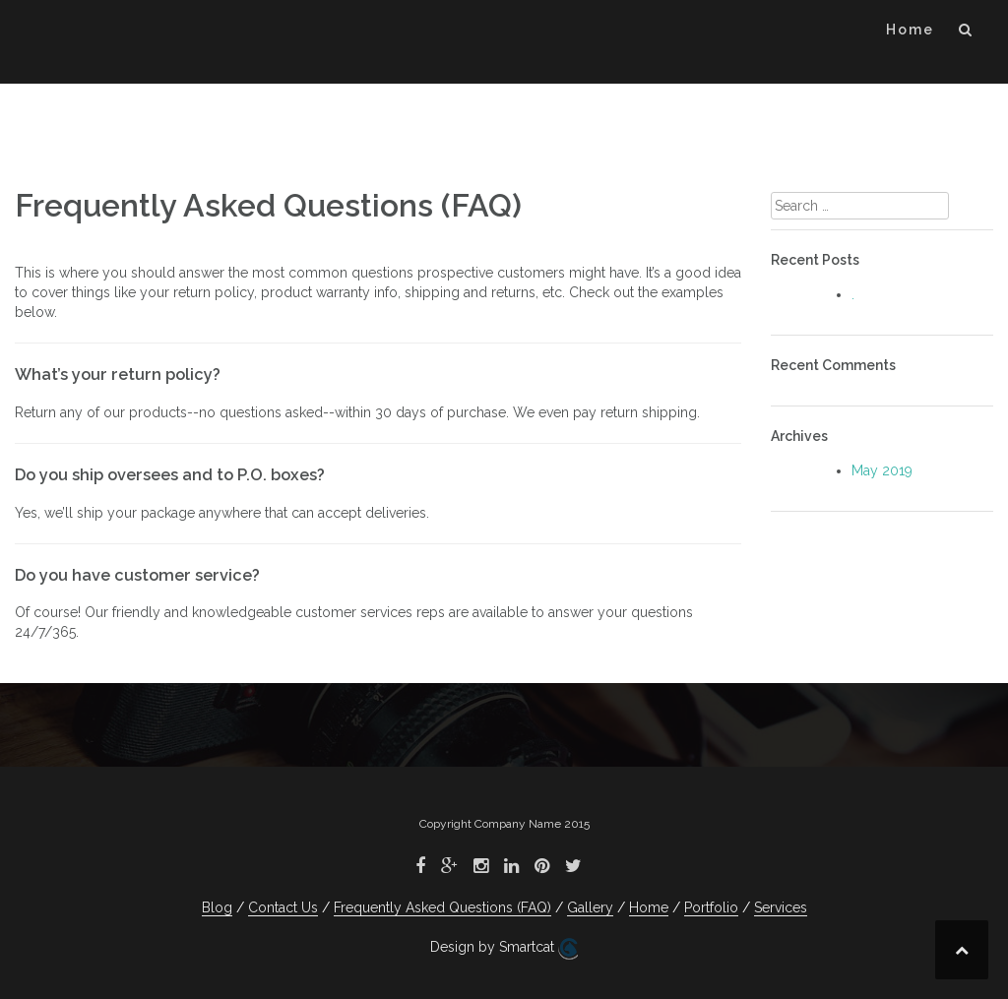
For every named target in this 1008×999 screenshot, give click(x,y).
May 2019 (882, 470)
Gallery (590, 907)
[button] (966, 33)
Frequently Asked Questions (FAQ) (442, 907)
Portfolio (711, 907)
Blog (217, 907)
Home (910, 29)
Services (780, 907)
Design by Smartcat (504, 949)
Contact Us (283, 907)
